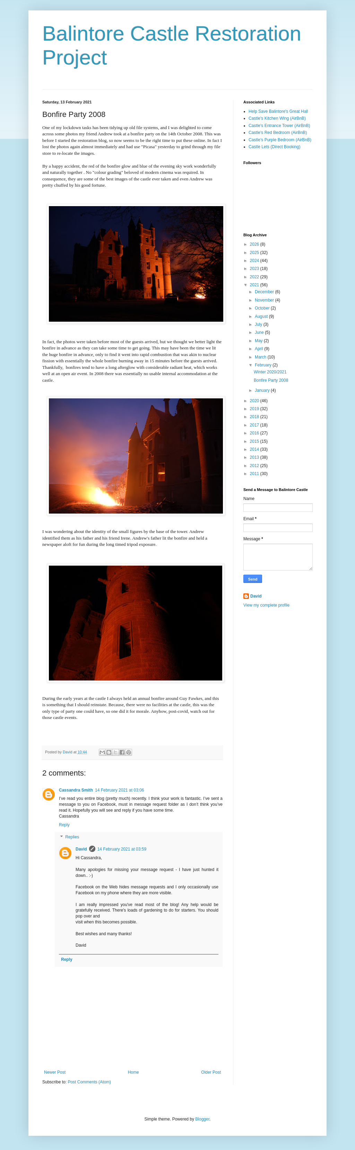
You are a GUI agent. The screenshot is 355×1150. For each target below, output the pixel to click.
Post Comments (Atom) (89, 1082)
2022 (255, 276)
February (263, 365)
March (261, 357)
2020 (255, 400)
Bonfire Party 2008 (271, 380)
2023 (255, 268)
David (81, 849)
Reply (64, 824)
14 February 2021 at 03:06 (119, 790)
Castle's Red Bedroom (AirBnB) (278, 132)
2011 (255, 473)
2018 (255, 416)
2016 (255, 433)
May (259, 340)
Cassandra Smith (76, 790)
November (265, 300)
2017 (255, 425)
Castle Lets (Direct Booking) (274, 146)
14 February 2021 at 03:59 (121, 849)
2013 (255, 457)
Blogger (202, 1119)
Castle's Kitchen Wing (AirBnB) (277, 118)
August (262, 316)
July (259, 324)
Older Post (211, 1072)
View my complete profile (266, 605)
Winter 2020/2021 (270, 372)
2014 (255, 449)
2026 (255, 244)
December (265, 291)
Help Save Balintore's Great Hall (278, 111)
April (259, 348)
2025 (255, 252)
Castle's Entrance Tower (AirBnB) (279, 125)
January (263, 390)
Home (133, 1072)
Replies (72, 837)
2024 (255, 260)
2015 (255, 441)
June (260, 332)
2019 (255, 408)
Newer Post (55, 1072)
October (263, 308)
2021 (255, 284)
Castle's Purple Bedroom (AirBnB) (280, 139)
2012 (255, 465)
